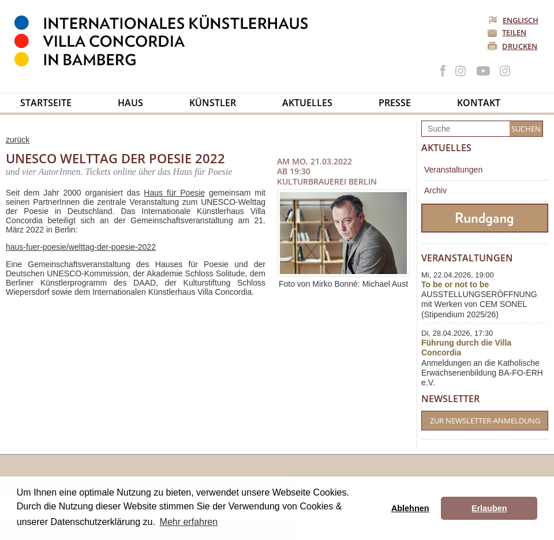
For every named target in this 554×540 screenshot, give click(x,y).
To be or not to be (455, 284)
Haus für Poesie (174, 192)
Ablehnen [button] (410, 508)
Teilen (514, 32)
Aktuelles (307, 102)
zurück (17, 139)
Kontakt (478, 102)
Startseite (46, 102)
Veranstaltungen (453, 169)
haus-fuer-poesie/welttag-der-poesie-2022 (81, 247)
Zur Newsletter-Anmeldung (485, 420)
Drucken (519, 46)
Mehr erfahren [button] (189, 522)
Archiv (435, 190)
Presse (395, 102)
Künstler (212, 102)
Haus (130, 102)
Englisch (514, 20)
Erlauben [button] (489, 508)
